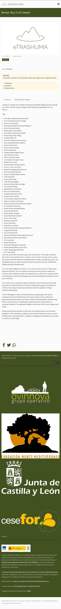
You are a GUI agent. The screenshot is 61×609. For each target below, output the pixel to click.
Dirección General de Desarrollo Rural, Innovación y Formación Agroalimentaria (30, 572)
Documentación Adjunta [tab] (22, 100)
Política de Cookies (15, 603)
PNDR (29, 591)
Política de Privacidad (50, 601)
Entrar (28, 601)
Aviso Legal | (6, 603)
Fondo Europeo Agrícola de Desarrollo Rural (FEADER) (19, 562)
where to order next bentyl (12, 167)
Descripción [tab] (7, 100)
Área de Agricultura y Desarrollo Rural (27, 586)
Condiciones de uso (37, 601)
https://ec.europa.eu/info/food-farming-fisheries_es (31, 581)
